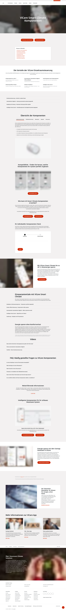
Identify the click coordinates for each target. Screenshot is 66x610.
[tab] (20, 119)
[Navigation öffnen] (3, 3)
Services (20, 3)
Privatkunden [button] (35, 3)
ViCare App (14, 546)
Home (6, 546)
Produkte (15, 3)
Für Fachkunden (10, 3)
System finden (25, 3)
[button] (63, 607)
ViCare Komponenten (21, 546)
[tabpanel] (33, 140)
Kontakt (30, 3)
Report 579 (22, 476)
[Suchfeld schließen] (60, 3)
